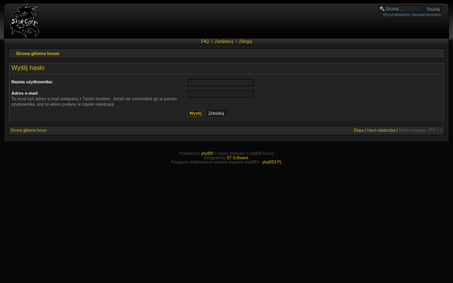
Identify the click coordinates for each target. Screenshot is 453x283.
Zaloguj (245, 41)
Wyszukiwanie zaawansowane (412, 14)
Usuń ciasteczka (381, 130)
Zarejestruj (224, 41)
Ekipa (358, 130)
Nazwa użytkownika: (32, 81)
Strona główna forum (37, 53)
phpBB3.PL (272, 162)
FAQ (205, 41)
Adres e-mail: (25, 93)
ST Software (237, 158)
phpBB (207, 153)
